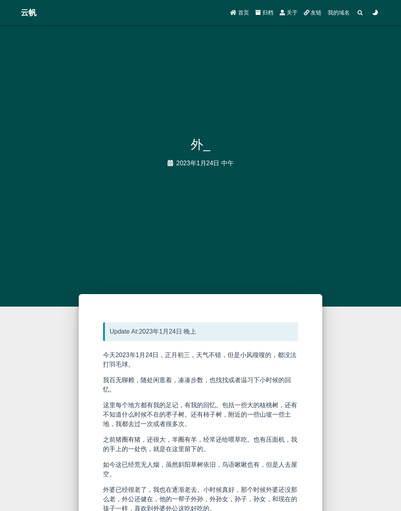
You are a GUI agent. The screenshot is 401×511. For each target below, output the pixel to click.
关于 (289, 12)
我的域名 (339, 12)
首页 (239, 12)
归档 (264, 12)
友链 (313, 12)
